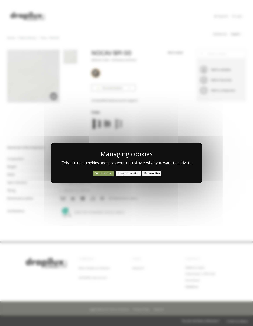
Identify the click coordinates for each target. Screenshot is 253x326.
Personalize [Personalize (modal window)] (152, 173)
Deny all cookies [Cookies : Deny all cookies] (128, 173)
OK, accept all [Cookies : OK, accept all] (103, 173)
